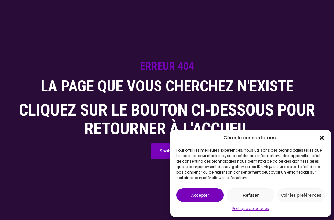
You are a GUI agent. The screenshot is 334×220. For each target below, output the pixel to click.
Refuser (251, 195)
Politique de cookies (250, 208)
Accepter (200, 195)
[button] (322, 138)
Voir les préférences (301, 195)
